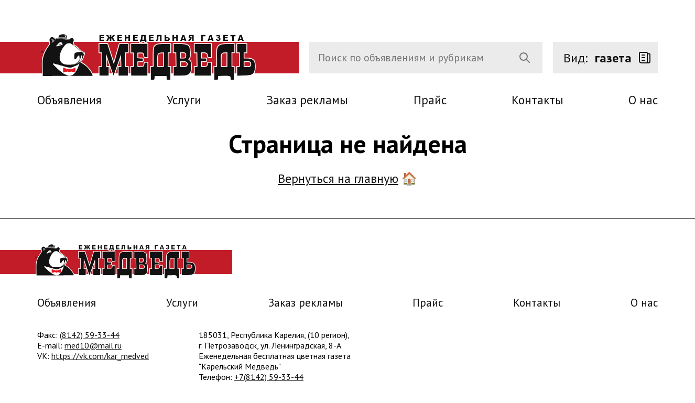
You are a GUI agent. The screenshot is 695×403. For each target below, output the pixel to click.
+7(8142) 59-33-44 (268, 377)
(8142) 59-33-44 (90, 335)
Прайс (430, 99)
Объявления (69, 99)
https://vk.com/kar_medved (100, 356)
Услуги (184, 99)
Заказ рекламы (307, 99)
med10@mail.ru (93, 345)
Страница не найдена (348, 143)
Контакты (537, 99)
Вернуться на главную (338, 178)
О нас (643, 99)
